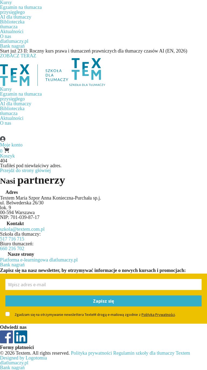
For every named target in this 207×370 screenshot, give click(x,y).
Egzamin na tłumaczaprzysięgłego (21, 10)
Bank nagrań (12, 46)
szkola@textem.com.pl (22, 229)
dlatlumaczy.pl (14, 41)
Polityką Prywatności (158, 314)
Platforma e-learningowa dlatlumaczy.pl (39, 260)
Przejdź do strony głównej (25, 170)
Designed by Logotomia (23, 358)
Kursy (6, 89)
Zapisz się (103, 301)
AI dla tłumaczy (15, 17)
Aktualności (11, 31)
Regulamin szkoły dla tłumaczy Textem (151, 353)
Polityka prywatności (91, 353)
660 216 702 (12, 248)
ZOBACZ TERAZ (18, 55)
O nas (5, 36)
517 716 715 (12, 239)
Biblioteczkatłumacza (12, 24)
